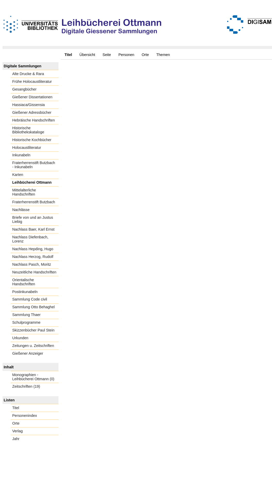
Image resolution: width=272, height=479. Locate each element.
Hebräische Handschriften (33, 120)
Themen (163, 55)
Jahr (16, 439)
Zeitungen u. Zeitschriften (33, 346)
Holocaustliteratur (26, 147)
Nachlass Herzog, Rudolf (32, 257)
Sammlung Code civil (29, 299)
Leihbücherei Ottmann (32, 182)
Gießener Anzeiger (27, 353)
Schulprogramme (26, 322)
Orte (145, 55)
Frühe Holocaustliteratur (32, 81)
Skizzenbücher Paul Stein (33, 330)
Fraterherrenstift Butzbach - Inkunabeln (33, 165)
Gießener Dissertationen (32, 97)
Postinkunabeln (25, 292)
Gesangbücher (24, 89)
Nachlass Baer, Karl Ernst (33, 229)
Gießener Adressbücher (32, 112)
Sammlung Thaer (26, 315)
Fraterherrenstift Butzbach (33, 202)
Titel (15, 408)
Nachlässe (21, 210)
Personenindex (24, 415)
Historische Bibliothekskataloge (28, 130)
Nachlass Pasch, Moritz (31, 264)
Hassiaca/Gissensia (28, 105)
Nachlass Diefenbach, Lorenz (30, 239)
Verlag (17, 431)
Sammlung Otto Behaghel (33, 307)
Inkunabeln (21, 155)
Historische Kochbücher (32, 140)
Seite (107, 55)
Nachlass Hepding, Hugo (32, 249)
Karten (17, 175)
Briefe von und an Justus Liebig (32, 219)
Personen (126, 55)
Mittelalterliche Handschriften (24, 192)
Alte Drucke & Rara (28, 74)
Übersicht (87, 55)
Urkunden (20, 338)
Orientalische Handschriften (23, 282)
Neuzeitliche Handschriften (34, 272)
